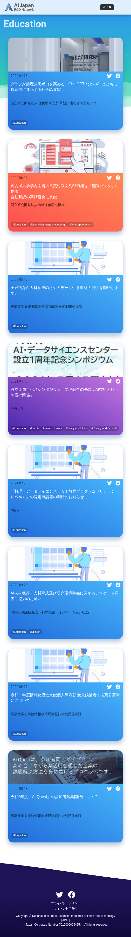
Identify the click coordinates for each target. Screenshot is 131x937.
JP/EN (107, 7)
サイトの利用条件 (65, 908)
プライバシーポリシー (65, 903)
